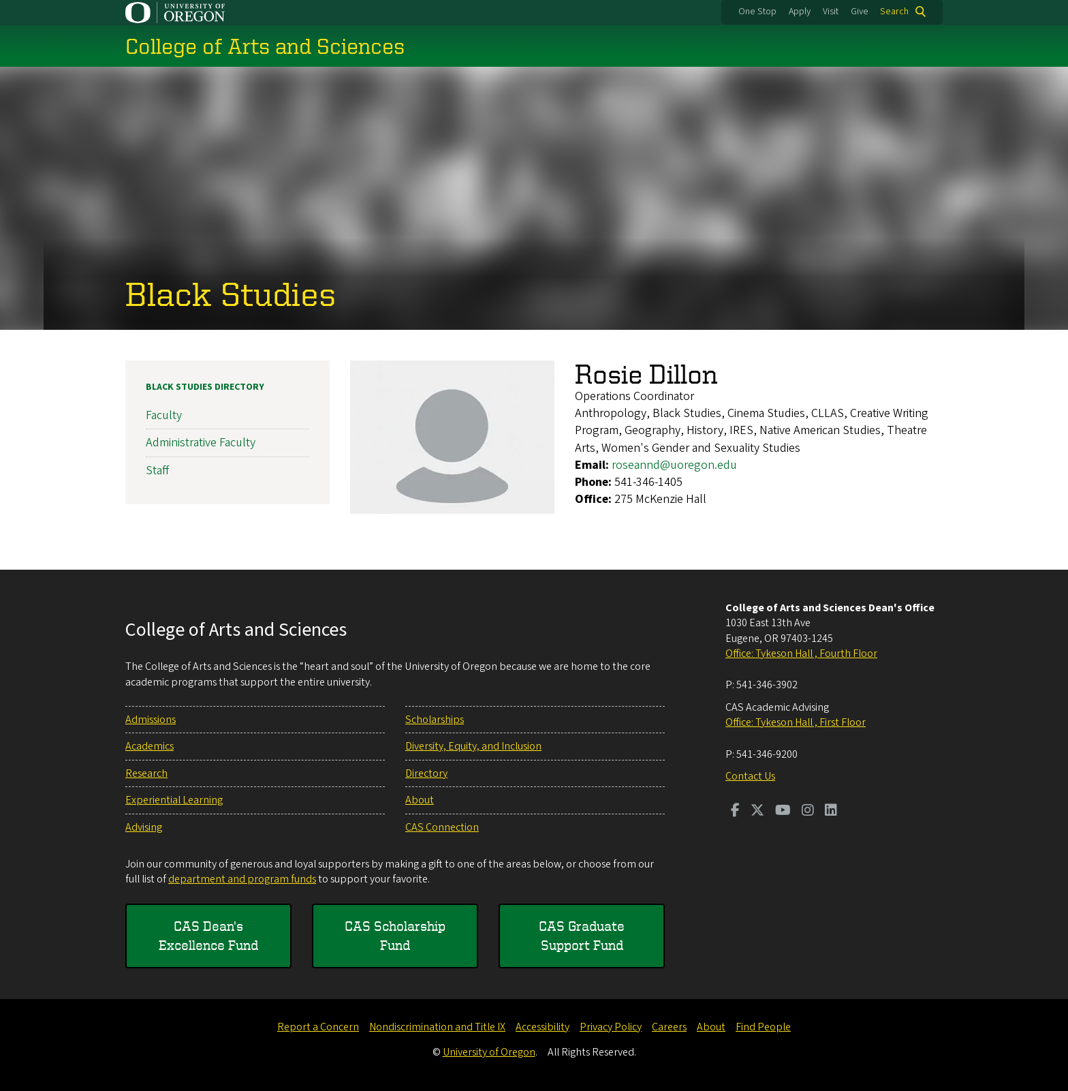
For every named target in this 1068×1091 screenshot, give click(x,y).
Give (859, 11)
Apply (800, 11)
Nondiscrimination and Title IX (437, 1026)
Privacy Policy (611, 1026)
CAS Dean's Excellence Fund (208, 935)
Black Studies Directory (205, 387)
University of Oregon (489, 1052)
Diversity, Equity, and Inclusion (473, 746)
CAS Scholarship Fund (395, 935)
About (419, 800)
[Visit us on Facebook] (735, 811)
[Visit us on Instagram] (807, 811)
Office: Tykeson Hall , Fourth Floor (801, 653)
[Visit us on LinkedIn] (831, 811)
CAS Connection (442, 827)
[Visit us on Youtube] (783, 811)
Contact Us (750, 776)
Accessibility (542, 1026)
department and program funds (242, 879)
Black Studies (230, 293)
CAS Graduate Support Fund (582, 935)
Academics (149, 746)
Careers (669, 1026)
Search (894, 11)
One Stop (757, 11)
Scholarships (434, 719)
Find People (763, 1026)
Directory (426, 773)
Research (146, 773)
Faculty (164, 415)
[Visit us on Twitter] (757, 811)
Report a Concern (318, 1026)
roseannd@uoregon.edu (674, 464)
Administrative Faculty (200, 442)
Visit (830, 11)
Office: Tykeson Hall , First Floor (795, 722)
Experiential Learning (174, 800)
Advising (143, 827)
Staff (157, 469)
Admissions (150, 719)
